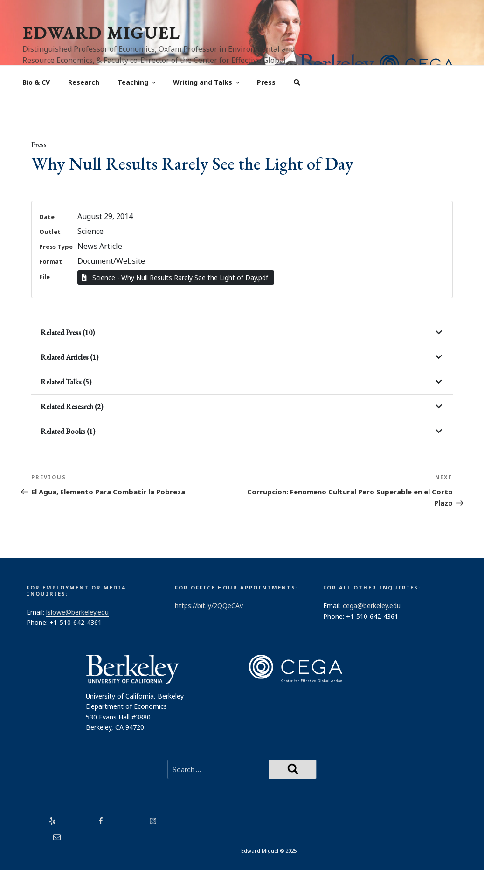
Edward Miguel (101, 33)
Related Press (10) (68, 332)
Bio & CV (36, 82)
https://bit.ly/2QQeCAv (209, 605)
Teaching (137, 82)
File (44, 277)
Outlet (50, 231)
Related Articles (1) (69, 357)
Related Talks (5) (66, 382)
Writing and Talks (207, 82)
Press (266, 82)
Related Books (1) (68, 431)
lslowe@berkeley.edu (77, 612)
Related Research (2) (72, 406)
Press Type (56, 246)
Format (50, 261)
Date (47, 216)
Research (83, 82)
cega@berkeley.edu (372, 605)
